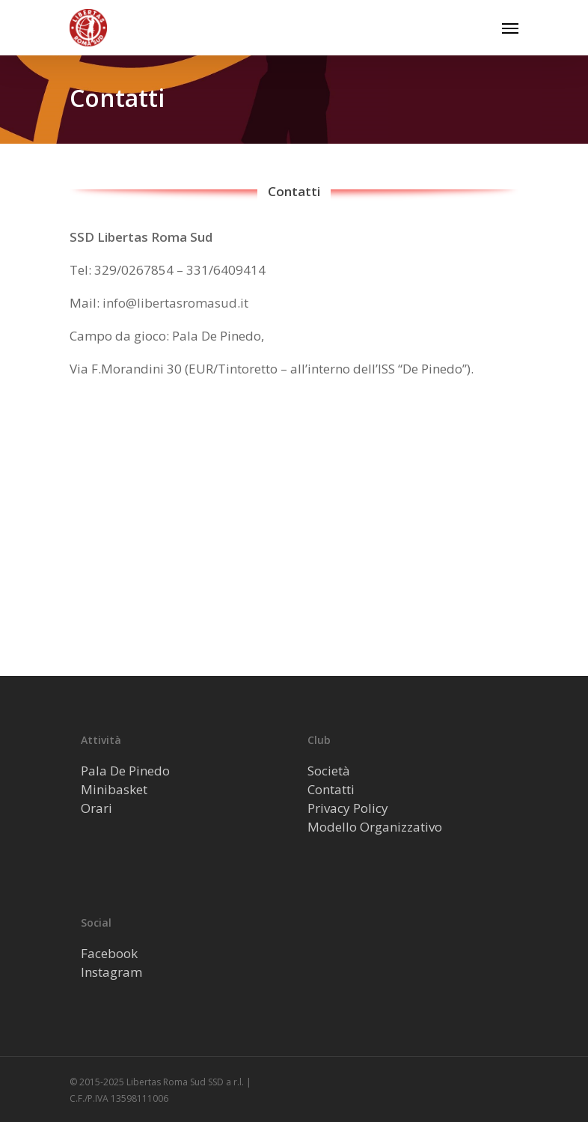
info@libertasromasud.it (175, 302)
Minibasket (114, 789)
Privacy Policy (347, 808)
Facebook (109, 953)
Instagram (111, 972)
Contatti (331, 789)
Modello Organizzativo (374, 826)
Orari (96, 808)
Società (328, 770)
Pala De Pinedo (125, 770)
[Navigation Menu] (510, 27)
